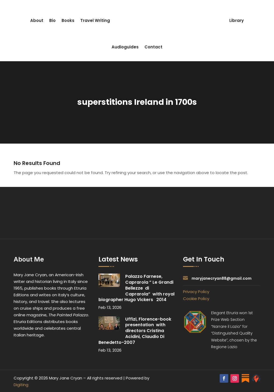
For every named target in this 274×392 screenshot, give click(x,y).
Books (68, 20)
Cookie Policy (196, 298)
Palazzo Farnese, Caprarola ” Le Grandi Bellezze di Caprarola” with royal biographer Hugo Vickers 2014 (136, 288)
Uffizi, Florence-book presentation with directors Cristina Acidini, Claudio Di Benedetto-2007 (135, 330)
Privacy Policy (196, 291)
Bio (52, 20)
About (36, 20)
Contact (153, 47)
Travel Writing (95, 20)
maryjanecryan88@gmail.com (222, 278)
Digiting (21, 384)
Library (236, 20)
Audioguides (125, 47)
